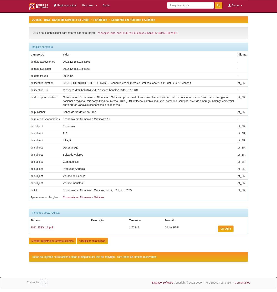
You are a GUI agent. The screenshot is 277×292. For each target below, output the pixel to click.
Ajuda (106, 5)
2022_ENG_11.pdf (42, 227)
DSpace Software (162, 282)
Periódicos (100, 19)
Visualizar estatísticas (92, 240)
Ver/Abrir (226, 228)
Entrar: (235, 5)
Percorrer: (89, 5)
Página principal (65, 5)
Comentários (242, 282)
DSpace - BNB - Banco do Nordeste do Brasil (60, 19)
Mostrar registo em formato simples (52, 240)
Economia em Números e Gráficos (133, 19)
